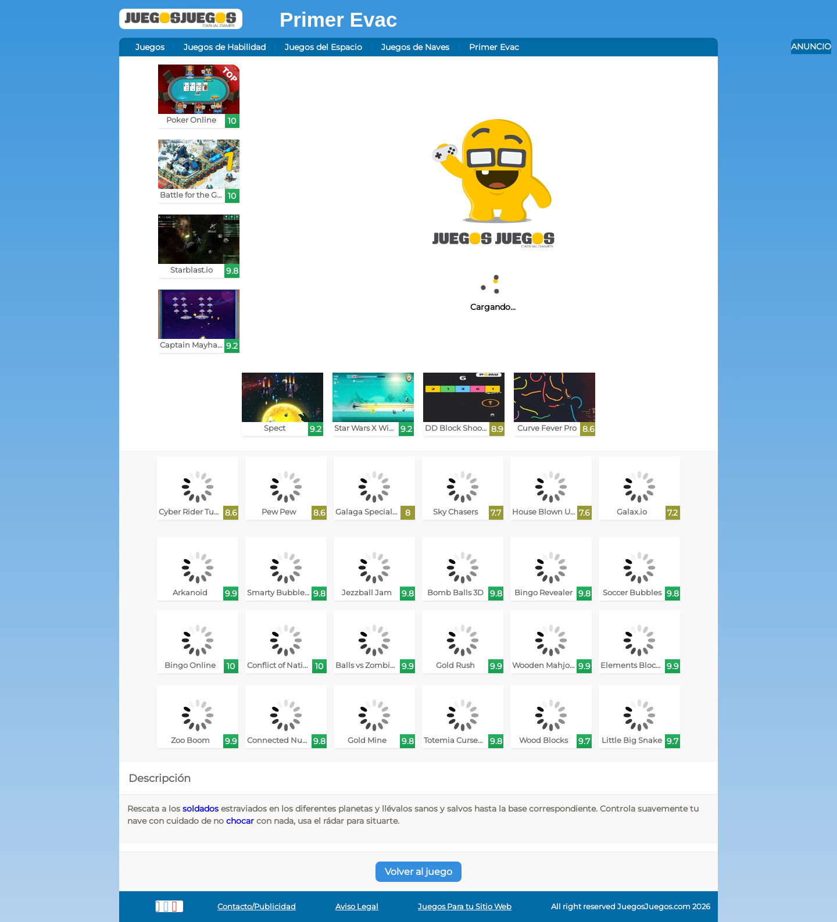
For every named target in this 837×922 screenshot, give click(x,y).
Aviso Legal (356, 906)
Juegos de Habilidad (225, 47)
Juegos (149, 47)
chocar (240, 821)
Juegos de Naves (415, 47)
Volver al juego (418, 871)
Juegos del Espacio (323, 47)
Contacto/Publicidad (256, 906)
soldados (201, 808)
